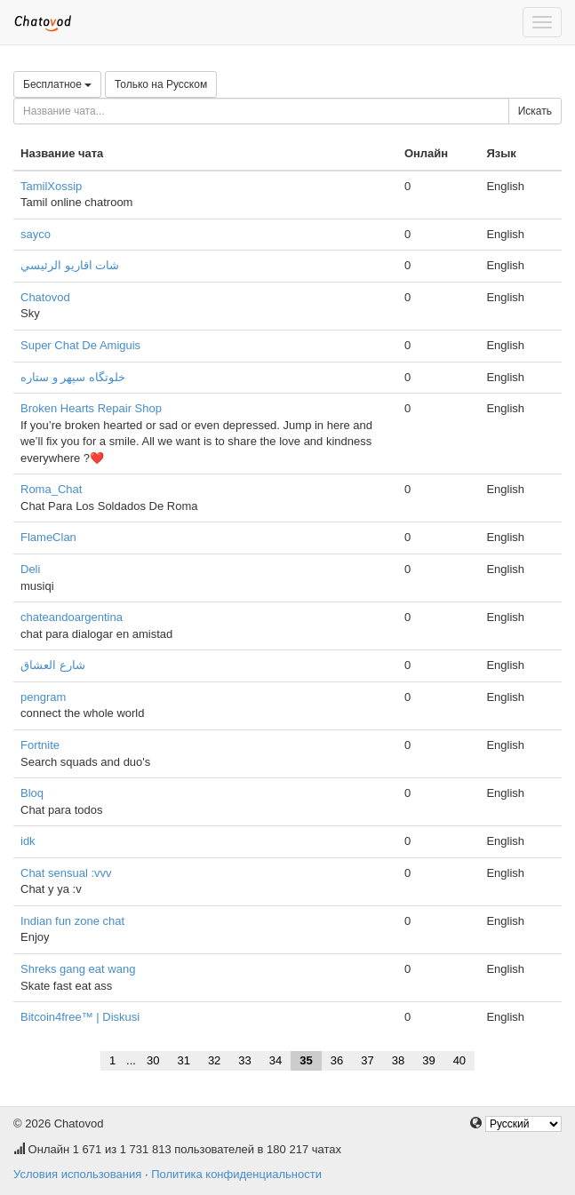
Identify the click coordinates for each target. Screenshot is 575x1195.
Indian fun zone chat (72, 921)
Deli (30, 569)
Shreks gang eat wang (77, 969)
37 (367, 1060)
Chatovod (45, 297)
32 (214, 1060)
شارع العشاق (52, 665)
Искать (535, 111)
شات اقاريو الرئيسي (69, 265)
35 (305, 1060)
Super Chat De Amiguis (80, 345)
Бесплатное (57, 84)
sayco (35, 234)
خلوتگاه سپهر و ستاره (72, 377)
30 (153, 1060)
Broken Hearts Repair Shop (91, 408)
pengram (43, 697)
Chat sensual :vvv (66, 873)
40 (459, 1060)
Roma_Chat (51, 489)
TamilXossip (51, 186)
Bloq (32, 793)
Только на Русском (161, 84)
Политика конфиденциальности (236, 1174)
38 (398, 1060)
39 (428, 1060)
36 (337, 1060)
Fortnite (40, 745)
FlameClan (48, 537)
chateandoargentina (71, 617)
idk (28, 841)
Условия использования (77, 1174)
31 (183, 1060)
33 (244, 1060)
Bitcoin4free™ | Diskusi (80, 1017)
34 (275, 1060)
